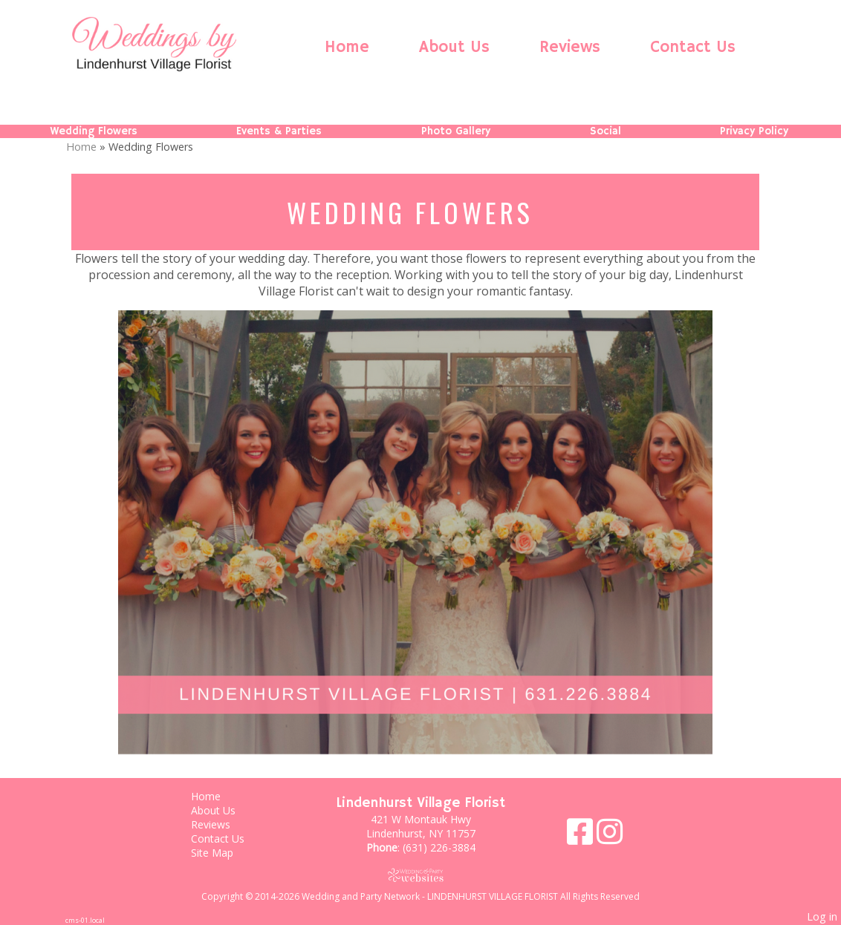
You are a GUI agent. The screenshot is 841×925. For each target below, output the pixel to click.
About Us (454, 47)
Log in (822, 916)
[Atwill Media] (420, 875)
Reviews (569, 47)
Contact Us (693, 47)
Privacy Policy (754, 131)
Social (605, 131)
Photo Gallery (455, 131)
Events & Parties (279, 131)
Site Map (223, 853)
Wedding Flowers (93, 131)
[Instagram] (610, 837)
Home (347, 47)
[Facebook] (582, 837)
